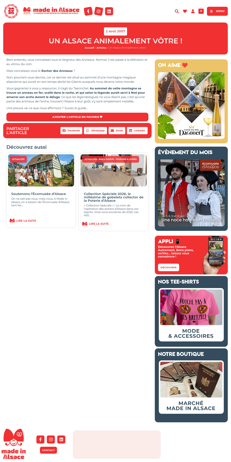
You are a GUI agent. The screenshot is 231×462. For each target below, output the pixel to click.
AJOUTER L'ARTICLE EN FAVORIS (77, 116)
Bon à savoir (106, 159)
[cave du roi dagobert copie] (191, 138)
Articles (101, 47)
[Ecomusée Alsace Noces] (191, 225)
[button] (71, 130)
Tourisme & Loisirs (126, 159)
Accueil (89, 47)
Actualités (18, 159)
